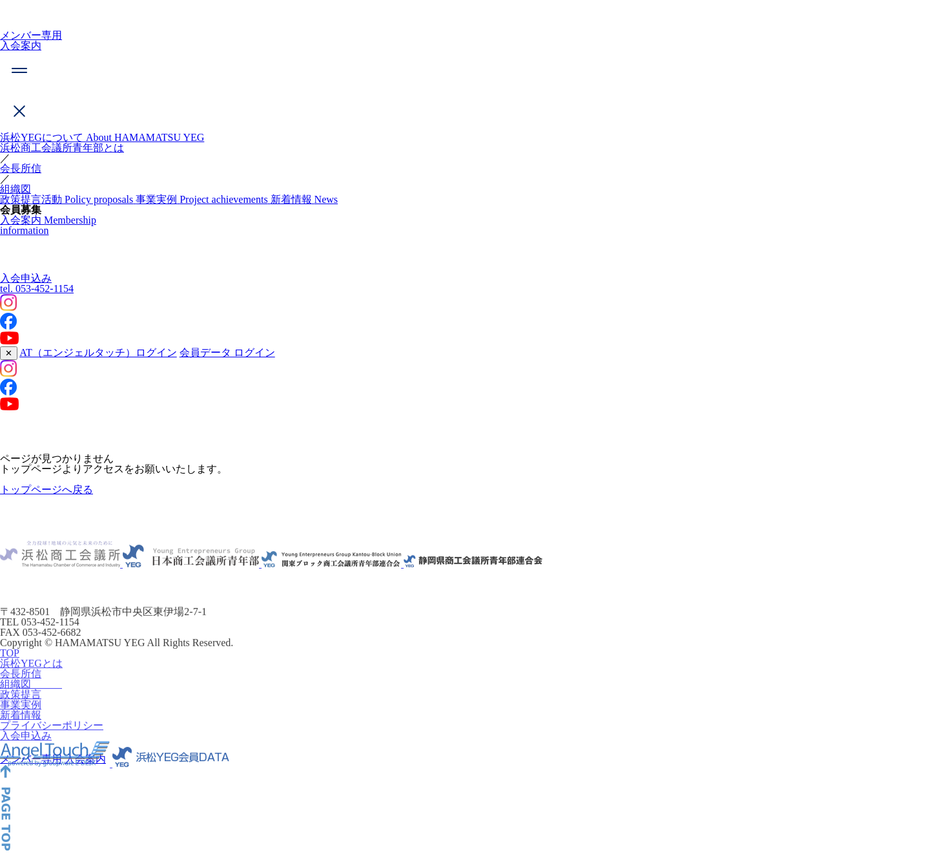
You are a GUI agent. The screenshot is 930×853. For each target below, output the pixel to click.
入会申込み (26, 278)
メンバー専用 (31, 35)
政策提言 (20, 704)
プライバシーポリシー (51, 735)
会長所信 (20, 168)
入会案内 (20, 45)
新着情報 (20, 725)
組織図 (15, 189)
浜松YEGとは (31, 673)
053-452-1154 (37, 288)
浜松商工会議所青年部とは (62, 147)
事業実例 (20, 715)
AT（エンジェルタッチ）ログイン (98, 352)
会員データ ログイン (227, 352)
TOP (9, 663)
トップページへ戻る (46, 489)
